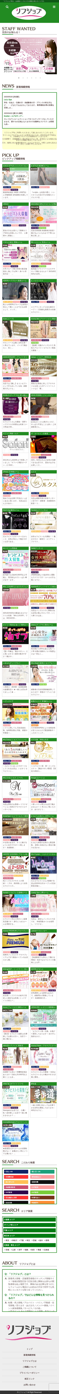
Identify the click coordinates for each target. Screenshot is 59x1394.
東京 (7, 1240)
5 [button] (35, 77)
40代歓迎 (34, 1192)
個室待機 (34, 1182)
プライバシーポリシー (29, 1373)
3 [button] (27, 77)
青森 (38, 1250)
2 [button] (23, 77)
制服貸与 (34, 1203)
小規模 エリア (9, 1220)
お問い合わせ (29, 1385)
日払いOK (9, 1171)
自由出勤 (8, 1203)
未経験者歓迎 (10, 1187)
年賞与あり (35, 1197)
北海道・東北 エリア (12, 1245)
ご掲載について (29, 1367)
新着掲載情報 (29, 1355)
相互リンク (29, 1379)
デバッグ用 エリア (11, 1225)
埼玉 (28, 1240)
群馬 (47, 1240)
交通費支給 (9, 1177)
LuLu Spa (8, 100)
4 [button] (31, 77)
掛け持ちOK (9, 1182)
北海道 (46, 1250)
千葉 (21, 1240)
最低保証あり (36, 1177)
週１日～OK (36, 1171)
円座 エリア (8, 1230)
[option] (29, 56)
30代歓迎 (8, 1192)
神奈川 (14, 1240)
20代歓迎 (34, 1187)
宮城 (7, 1250)
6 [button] (40, 77)
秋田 (32, 1250)
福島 (26, 1250)
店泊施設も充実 (11, 1197)
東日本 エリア (9, 1236)
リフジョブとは (29, 1361)
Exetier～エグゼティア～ (13, 116)
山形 (13, 1250)
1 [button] (18, 77)
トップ (29, 1349)
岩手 (19, 1250)
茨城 (34, 1240)
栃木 (40, 1240)
